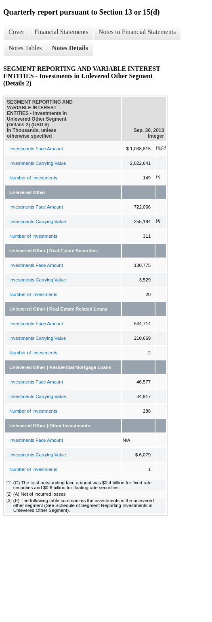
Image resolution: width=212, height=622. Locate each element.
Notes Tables (25, 48)
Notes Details (70, 48)
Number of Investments (33, 177)
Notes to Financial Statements (137, 31)
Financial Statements (61, 31)
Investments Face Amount (36, 148)
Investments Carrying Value (37, 163)
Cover (16, 31)
